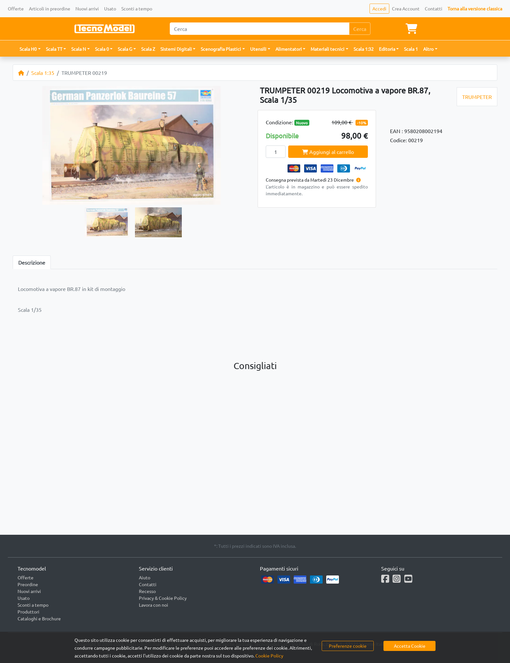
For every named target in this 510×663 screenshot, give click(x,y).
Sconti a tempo (136, 8)
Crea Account (406, 8)
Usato (110, 8)
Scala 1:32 (364, 49)
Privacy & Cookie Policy (163, 598)
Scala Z (148, 49)
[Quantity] (276, 151)
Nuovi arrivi (87, 8)
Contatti (433, 8)
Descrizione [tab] (31, 262)
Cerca (359, 28)
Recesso (147, 591)
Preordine (28, 584)
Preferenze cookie (348, 646)
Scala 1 (411, 49)
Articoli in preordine (49, 8)
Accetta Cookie (409, 646)
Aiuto (144, 577)
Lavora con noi (153, 605)
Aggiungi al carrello (328, 151)
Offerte (16, 8)
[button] (30, 49)
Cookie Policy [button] (269, 655)
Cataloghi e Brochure (39, 618)
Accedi (379, 8)
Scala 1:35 (42, 72)
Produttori (28, 612)
